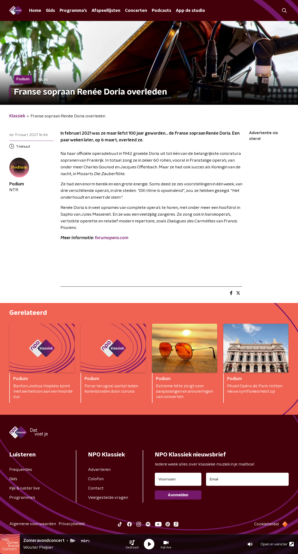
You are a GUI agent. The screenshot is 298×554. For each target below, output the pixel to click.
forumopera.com (111, 238)
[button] (132, 544)
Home (35, 11)
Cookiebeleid (266, 524)
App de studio (190, 11)
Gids (50, 11)
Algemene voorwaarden (32, 524)
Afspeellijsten (105, 11)
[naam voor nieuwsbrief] (178, 479)
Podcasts (161, 11)
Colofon (96, 479)
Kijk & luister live (24, 488)
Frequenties (20, 470)
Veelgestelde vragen (108, 498)
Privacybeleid (72, 524)
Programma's (73, 11)
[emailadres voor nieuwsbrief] (247, 479)
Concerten (136, 11)
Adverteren (99, 470)
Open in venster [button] (277, 544)
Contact (96, 488)
